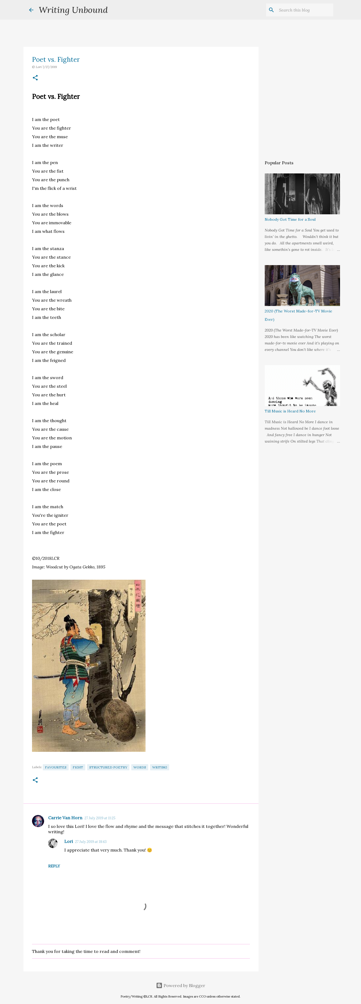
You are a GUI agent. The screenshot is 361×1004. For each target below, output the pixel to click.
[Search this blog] (305, 9)
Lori (68, 841)
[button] (35, 78)
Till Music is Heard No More (290, 411)
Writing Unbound (73, 9)
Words (139, 767)
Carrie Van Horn (65, 817)
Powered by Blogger (180, 985)
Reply (54, 866)
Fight (78, 767)
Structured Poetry (108, 767)
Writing (159, 767)
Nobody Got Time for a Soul (290, 219)
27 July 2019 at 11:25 (99, 818)
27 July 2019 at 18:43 (91, 841)
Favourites (55, 767)
